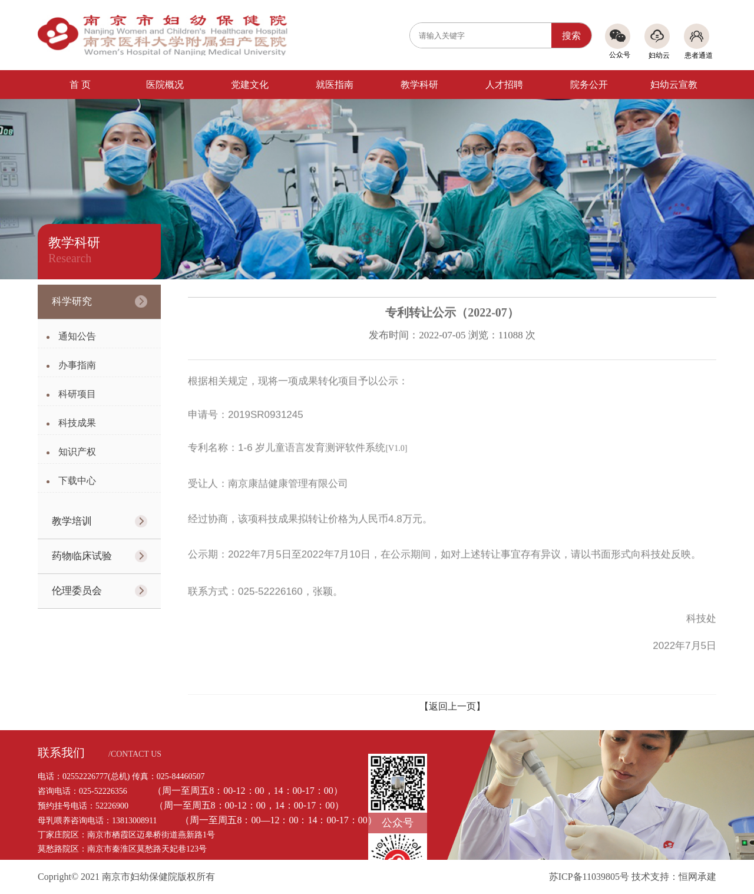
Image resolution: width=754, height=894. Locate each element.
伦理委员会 (77, 590)
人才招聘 (504, 85)
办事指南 (77, 365)
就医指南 (334, 85)
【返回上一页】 (452, 706)
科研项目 (77, 394)
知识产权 (77, 452)
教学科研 (419, 85)
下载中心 (77, 481)
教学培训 (72, 521)
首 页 (80, 85)
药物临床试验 (82, 556)
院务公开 (589, 85)
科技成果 (77, 423)
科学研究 (72, 301)
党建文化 (250, 85)
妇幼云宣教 (673, 85)
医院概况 (165, 85)
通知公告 (77, 336)
